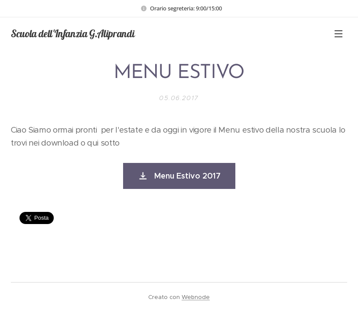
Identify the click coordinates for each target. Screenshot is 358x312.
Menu (338, 33)
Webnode (196, 297)
